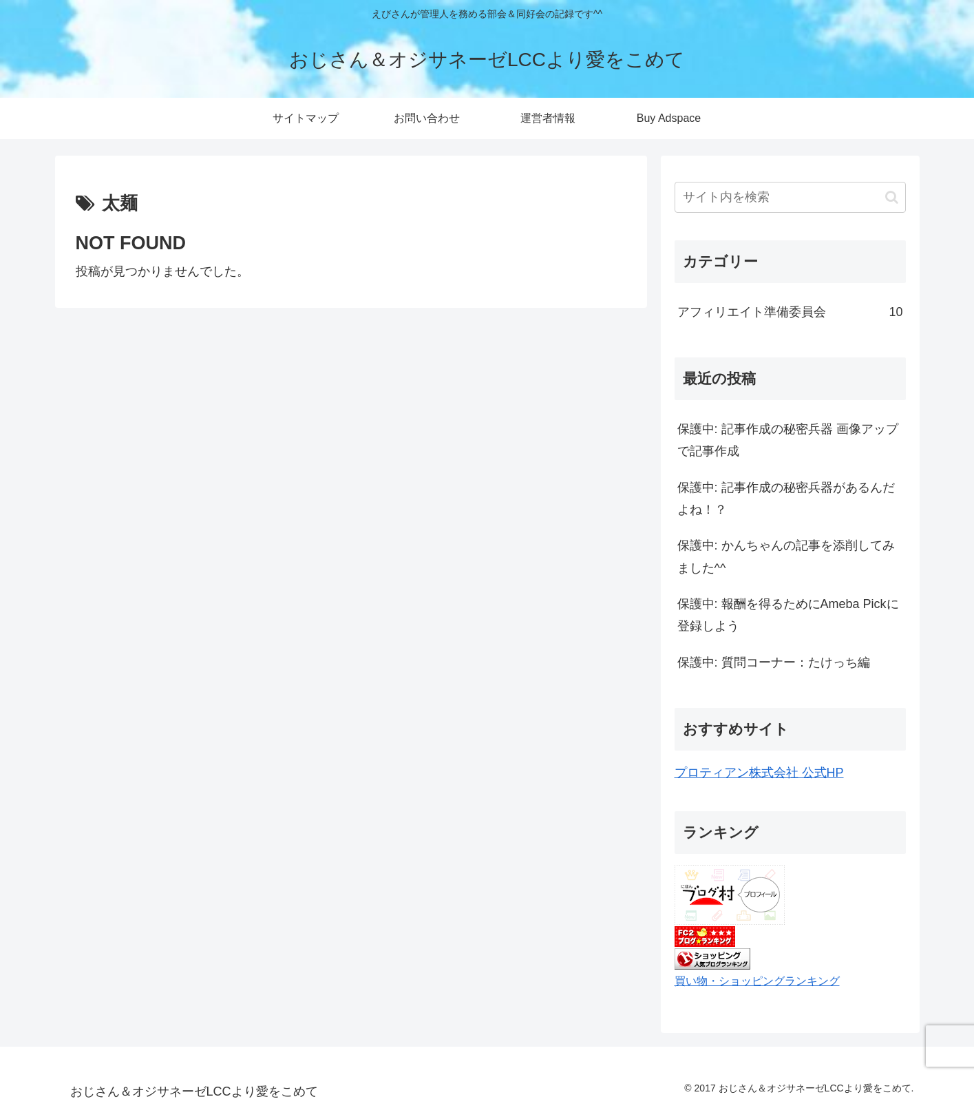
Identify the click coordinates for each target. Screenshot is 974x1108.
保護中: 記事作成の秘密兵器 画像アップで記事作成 (787, 440)
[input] (790, 197)
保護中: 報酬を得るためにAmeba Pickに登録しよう (788, 615)
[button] (892, 197)
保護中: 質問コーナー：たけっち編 (773, 662)
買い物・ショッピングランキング (757, 980)
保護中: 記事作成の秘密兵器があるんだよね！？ (786, 498)
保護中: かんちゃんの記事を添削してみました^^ (786, 556)
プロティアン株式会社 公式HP (759, 773)
